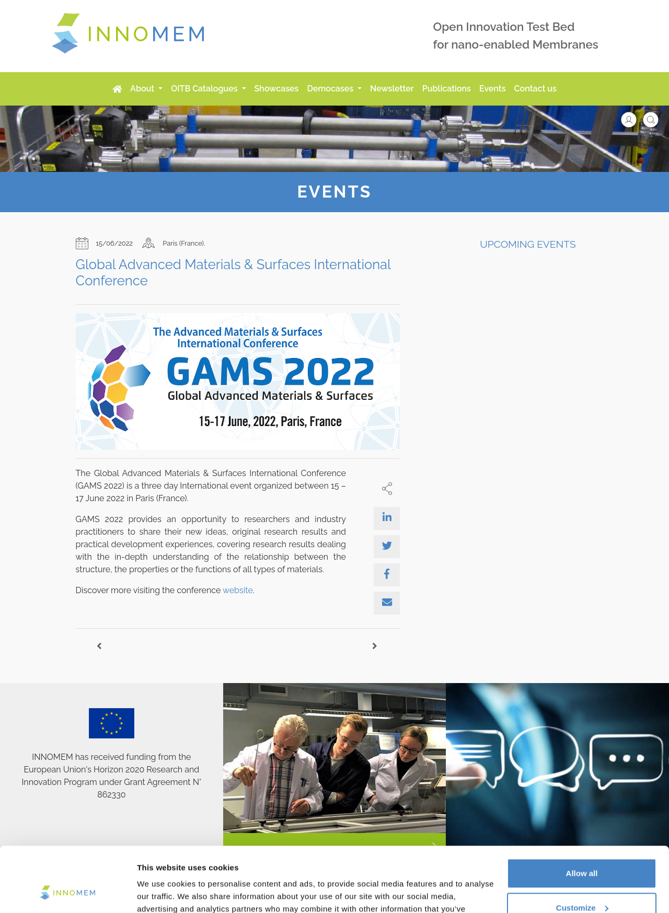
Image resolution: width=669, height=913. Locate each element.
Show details (161, 892)
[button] (634, 119)
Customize (582, 849)
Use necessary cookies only (581, 884)
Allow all (582, 815)
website (238, 590)
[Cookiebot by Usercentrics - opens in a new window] (67, 892)
